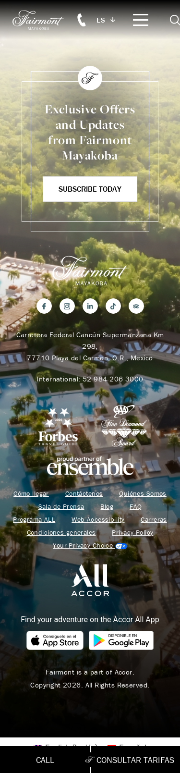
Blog (106, 507)
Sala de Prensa (61, 507)
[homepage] (43, 20)
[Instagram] (67, 306)
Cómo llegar (31, 494)
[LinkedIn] (90, 306)
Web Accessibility (98, 519)
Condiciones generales (61, 532)
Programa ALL (34, 519)
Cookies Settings (90, 545)
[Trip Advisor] (136, 306)
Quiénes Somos (142, 494)
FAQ (136, 507)
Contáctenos (84, 494)
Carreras (154, 519)
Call (45, 759)
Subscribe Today (90, 189)
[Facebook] (44, 306)
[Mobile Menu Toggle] (141, 20)
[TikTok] (113, 306)
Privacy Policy (132, 532)
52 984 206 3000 (113, 378)
